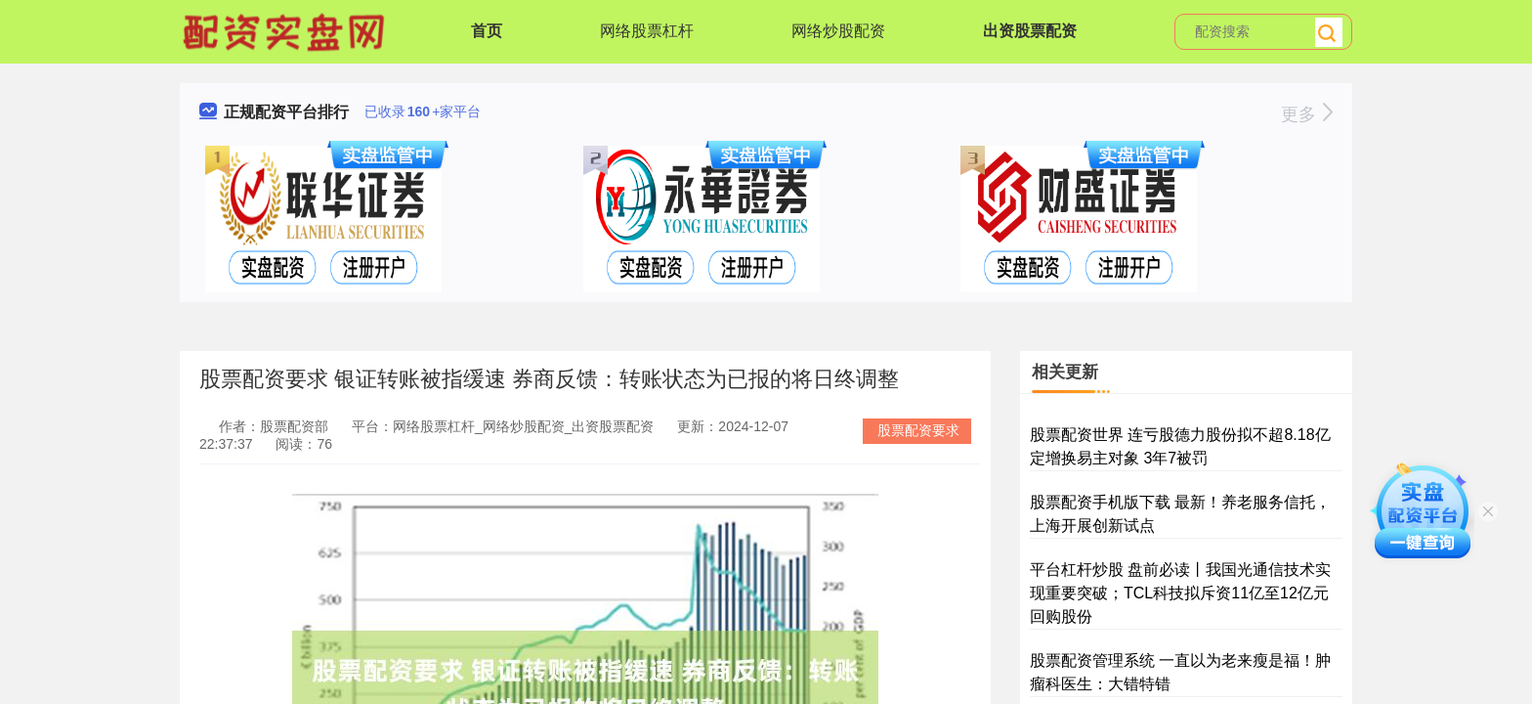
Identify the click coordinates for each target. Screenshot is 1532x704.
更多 (1307, 114)
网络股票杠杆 (647, 30)
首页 (486, 30)
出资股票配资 (1030, 30)
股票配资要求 (918, 430)
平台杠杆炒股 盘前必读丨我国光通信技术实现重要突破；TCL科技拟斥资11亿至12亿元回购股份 (1180, 593)
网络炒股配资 (838, 30)
